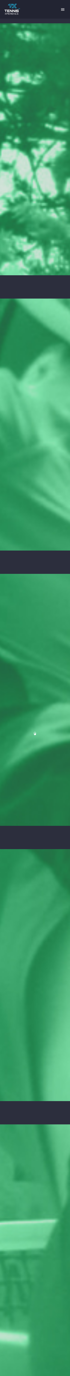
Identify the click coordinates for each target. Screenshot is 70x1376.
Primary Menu (62, 9)
